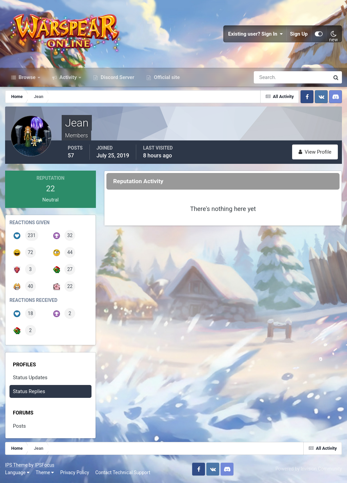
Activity (68, 77)
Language (17, 472)
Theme (45, 472)
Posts (19, 426)
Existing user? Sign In (255, 34)
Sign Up (299, 34)
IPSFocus (44, 465)
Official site (166, 77)
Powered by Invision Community (308, 468)
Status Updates (30, 377)
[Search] (268, 77)
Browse (27, 77)
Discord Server (116, 77)
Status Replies (29, 391)
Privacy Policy (74, 472)
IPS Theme (16, 465)
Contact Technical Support (122, 472)
